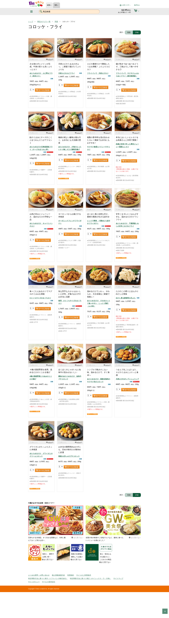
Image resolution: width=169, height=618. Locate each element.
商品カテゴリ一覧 (43, 21)
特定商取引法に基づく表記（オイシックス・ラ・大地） (90, 578)
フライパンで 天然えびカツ (97, 73)
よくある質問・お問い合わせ (39, 575)
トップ (30, 21)
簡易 (129, 32)
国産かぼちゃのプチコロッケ (69, 456)
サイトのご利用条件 (83, 575)
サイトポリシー (34, 582)
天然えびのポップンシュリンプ (127, 379)
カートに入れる (44, 90)
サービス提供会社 (48, 582)
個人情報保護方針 (58, 575)
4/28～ (49, 5)
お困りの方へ (126, 5)
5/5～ (56, 5)
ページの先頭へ (165, 611)
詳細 (136, 32)
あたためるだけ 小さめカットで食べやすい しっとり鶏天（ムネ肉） (98, 303)
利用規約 (70, 575)
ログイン (137, 5)
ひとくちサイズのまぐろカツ (40, 298)
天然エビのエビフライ (66, 73)
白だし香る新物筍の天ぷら (126, 298)
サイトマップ (118, 578)
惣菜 (56, 21)
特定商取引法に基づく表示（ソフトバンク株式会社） (48, 578)
